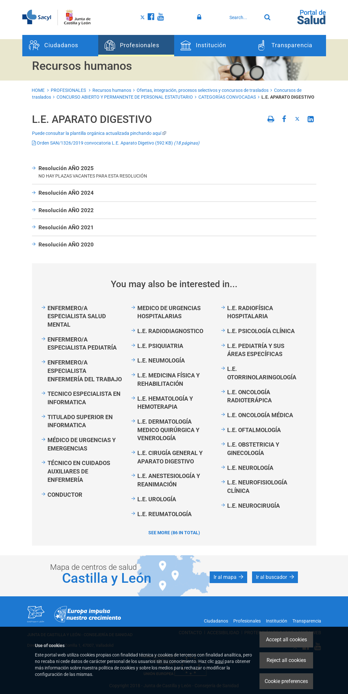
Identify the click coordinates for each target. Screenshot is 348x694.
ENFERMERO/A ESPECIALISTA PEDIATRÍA (82, 343)
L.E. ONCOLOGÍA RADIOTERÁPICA (249, 396)
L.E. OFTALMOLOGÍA (254, 430)
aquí (219, 661)
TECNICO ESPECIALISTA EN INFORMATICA (84, 398)
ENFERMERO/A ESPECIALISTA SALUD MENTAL (76, 316)
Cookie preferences (286, 681)
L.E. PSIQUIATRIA (160, 345)
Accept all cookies (286, 639)
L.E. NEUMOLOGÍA (161, 360)
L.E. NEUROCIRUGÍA (253, 505)
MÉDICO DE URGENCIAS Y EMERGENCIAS (81, 444)
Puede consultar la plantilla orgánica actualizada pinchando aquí (99, 133)
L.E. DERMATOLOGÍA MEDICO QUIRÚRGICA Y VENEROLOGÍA (168, 429)
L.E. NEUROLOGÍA (250, 467)
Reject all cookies (286, 660)
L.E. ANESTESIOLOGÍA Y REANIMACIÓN (168, 480)
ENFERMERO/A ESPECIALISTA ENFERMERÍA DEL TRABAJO (84, 370)
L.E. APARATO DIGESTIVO (287, 97)
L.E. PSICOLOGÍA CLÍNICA (261, 331)
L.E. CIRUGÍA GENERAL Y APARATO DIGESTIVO (170, 457)
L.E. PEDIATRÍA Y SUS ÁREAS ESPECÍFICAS (255, 350)
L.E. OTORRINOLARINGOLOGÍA (261, 373)
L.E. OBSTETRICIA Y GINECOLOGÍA (253, 448)
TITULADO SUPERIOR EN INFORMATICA (80, 421)
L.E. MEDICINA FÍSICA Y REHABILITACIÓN (168, 379)
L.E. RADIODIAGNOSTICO (170, 331)
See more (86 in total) (174, 532)
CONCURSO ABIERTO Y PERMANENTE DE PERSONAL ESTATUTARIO (125, 97)
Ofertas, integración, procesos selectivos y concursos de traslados (203, 90)
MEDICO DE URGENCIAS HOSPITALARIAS (169, 312)
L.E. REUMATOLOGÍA (164, 514)
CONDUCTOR (64, 494)
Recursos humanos (111, 90)
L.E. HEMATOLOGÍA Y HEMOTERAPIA (165, 402)
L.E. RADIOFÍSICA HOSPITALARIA (250, 312)
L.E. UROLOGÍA (156, 499)
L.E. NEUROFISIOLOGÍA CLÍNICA (257, 486)
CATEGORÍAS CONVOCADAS (227, 97)
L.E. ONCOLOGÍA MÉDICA (260, 415)
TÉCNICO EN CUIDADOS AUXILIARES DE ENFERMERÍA (78, 471)
